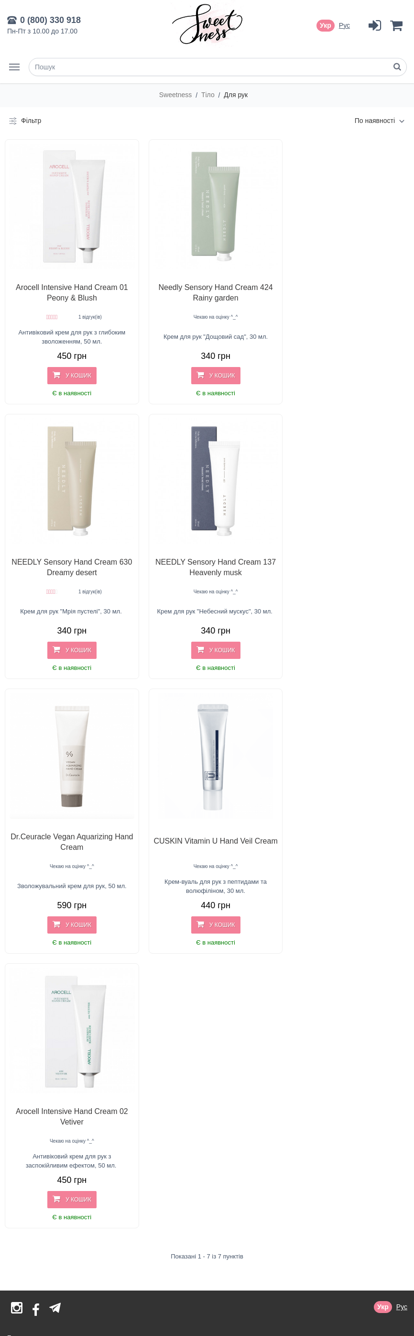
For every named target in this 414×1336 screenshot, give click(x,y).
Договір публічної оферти (47, 1114)
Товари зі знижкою (36, 1066)
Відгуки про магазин (38, 1079)
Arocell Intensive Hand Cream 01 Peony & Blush (68, 285)
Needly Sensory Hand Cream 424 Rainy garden (205, 285)
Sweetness (176, 95)
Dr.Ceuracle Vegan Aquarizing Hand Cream (205, 553)
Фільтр (24, 121)
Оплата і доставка (35, 1102)
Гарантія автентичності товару (54, 1127)
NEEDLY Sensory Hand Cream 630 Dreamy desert (341, 285)
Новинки (20, 1054)
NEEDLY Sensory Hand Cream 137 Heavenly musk (68, 553)
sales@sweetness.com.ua (80, 1246)
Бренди (19, 1041)
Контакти (21, 1140)
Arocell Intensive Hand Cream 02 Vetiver (68, 820)
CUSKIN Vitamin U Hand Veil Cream (341, 553)
